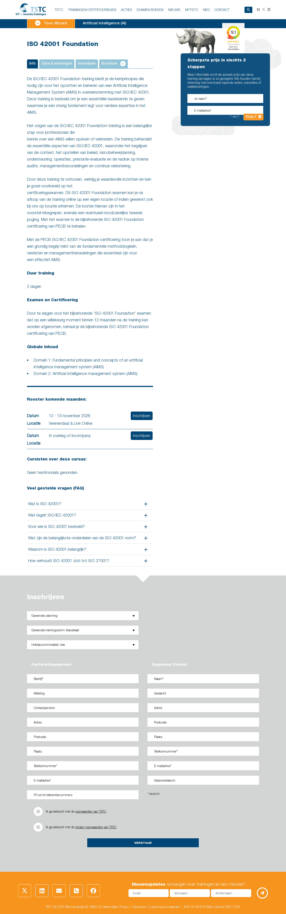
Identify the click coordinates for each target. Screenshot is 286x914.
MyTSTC (191, 10)
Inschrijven (87, 64)
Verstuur (143, 843)
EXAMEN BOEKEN (150, 10)
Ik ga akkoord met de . (76, 811)
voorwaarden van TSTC (90, 811)
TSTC (59, 10)
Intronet (219, 907)
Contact (222, 10)
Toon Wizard (51, 23)
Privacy (124, 907)
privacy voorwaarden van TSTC (95, 827)
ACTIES (126, 10)
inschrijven (141, 415)
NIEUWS (174, 10)
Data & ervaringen (56, 64)
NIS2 (206, 10)
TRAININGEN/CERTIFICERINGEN (92, 10)
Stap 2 (253, 117)
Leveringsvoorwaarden (165, 907)
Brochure (114, 63)
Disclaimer (139, 907)
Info (32, 64)
